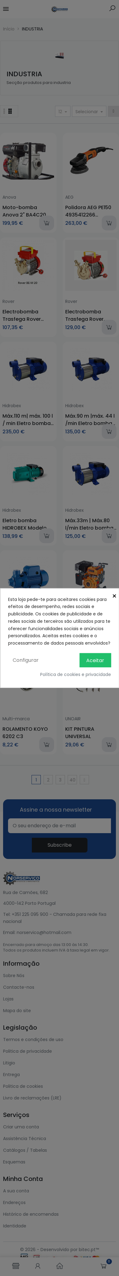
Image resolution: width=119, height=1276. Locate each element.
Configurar (26, 660)
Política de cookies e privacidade (75, 674)
